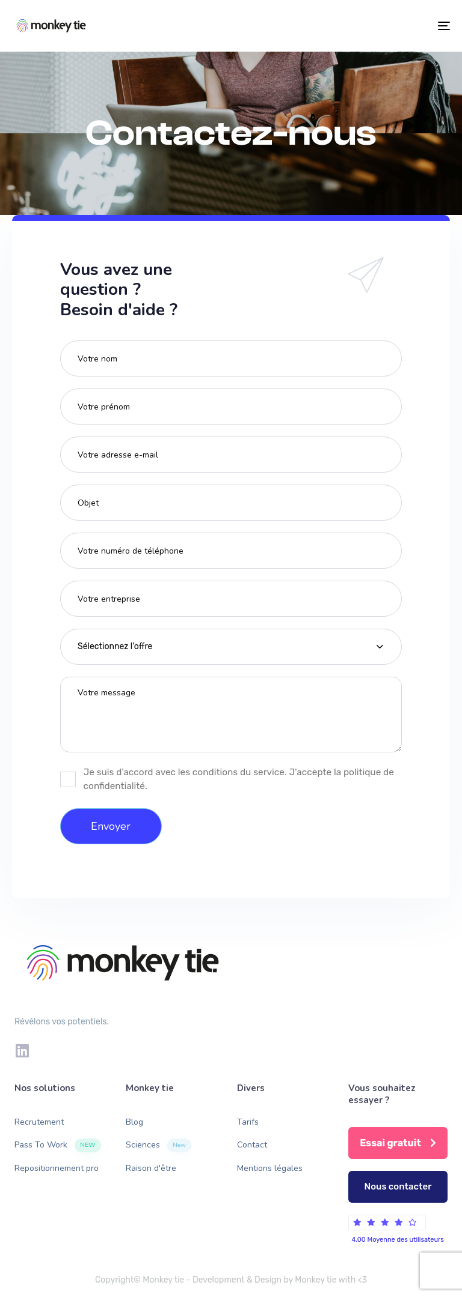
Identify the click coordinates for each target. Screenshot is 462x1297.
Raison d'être (151, 1168)
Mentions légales (270, 1168)
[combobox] (231, 647)
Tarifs (248, 1122)
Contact (252, 1144)
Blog (134, 1122)
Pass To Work (57, 1145)
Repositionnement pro (56, 1168)
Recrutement (39, 1122)
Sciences (158, 1145)
